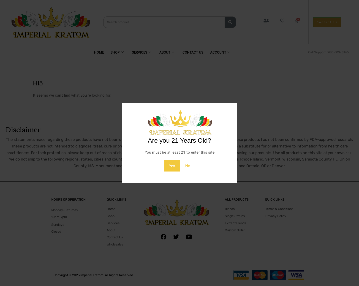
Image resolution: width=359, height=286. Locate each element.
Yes (172, 165)
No (187, 165)
